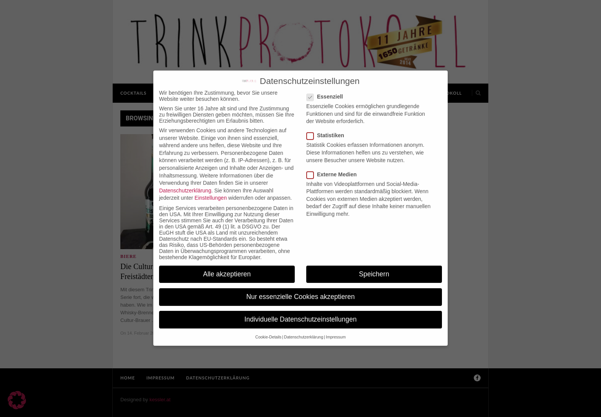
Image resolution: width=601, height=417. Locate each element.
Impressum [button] (336, 330)
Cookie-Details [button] (268, 330)
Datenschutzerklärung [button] (303, 330)
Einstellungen (211, 192)
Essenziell (327, 90)
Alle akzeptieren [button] (227, 267)
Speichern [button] (374, 267)
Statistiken (327, 129)
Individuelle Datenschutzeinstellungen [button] (301, 313)
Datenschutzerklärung (185, 184)
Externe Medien (333, 168)
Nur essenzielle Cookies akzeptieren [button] (300, 290)
